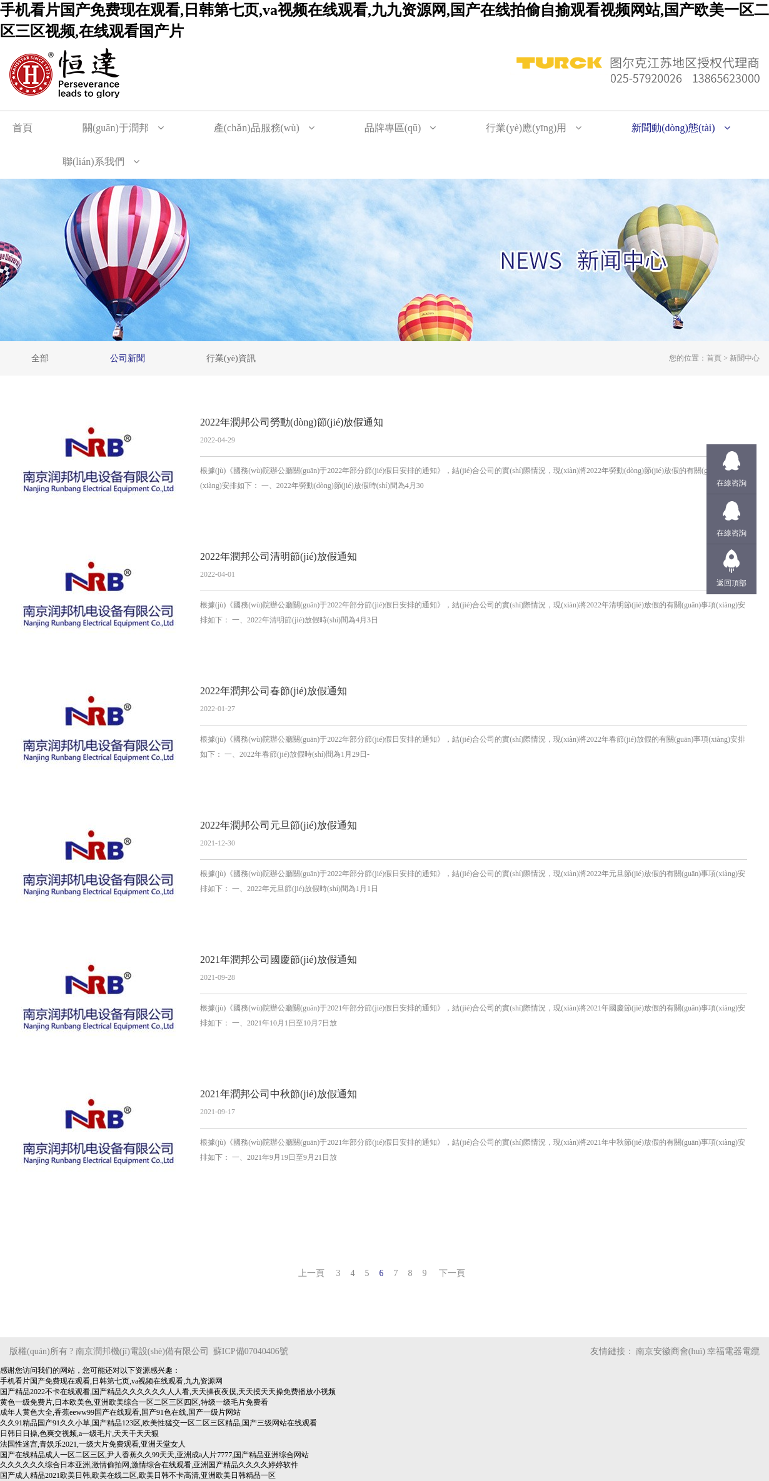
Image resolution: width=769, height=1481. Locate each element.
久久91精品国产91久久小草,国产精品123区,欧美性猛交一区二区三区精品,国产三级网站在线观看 (158, 1423)
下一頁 (452, 1273)
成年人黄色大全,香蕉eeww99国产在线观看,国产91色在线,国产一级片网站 (120, 1412)
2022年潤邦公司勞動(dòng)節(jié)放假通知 (291, 422)
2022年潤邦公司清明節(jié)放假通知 (278, 556)
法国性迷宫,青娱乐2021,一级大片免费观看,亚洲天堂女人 (93, 1444)
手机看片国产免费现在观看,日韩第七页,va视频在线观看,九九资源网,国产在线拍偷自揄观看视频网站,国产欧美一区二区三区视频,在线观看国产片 (384, 20)
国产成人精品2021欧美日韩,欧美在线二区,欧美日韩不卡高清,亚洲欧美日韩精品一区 (138, 1475)
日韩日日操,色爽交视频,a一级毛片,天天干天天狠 (79, 1433)
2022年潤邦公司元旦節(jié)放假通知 (278, 825)
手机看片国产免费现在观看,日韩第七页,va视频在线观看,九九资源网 (111, 1381)
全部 (40, 358)
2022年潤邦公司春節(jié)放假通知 (273, 691)
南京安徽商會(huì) (670, 1351)
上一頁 (311, 1273)
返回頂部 (731, 583)
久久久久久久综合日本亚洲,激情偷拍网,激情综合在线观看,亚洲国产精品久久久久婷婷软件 (149, 1464)
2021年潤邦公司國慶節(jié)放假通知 (278, 959)
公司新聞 (127, 358)
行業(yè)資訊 (231, 358)
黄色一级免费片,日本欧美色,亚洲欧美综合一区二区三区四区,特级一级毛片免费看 (134, 1402)
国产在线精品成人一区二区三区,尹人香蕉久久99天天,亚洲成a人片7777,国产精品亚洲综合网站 (154, 1454)
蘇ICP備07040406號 (250, 1351)
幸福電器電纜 (733, 1351)
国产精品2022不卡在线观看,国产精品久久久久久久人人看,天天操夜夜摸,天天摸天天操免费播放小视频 (168, 1391)
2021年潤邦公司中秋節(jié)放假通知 (278, 1094)
